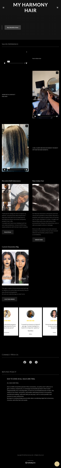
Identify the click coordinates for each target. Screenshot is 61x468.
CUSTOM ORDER (9, 299)
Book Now (7, 232)
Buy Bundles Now (12, 27)
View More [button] (30, 331)
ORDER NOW (39, 239)
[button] (6, 7)
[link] (30, 11)
